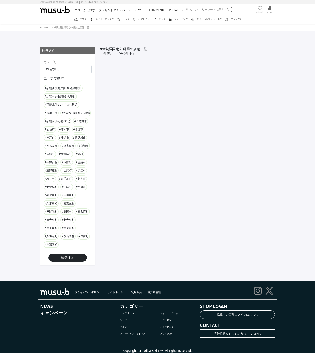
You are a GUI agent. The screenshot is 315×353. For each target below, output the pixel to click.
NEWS (138, 10)
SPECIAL (172, 10)
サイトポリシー (116, 292)
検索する (67, 257)
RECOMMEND (155, 10)
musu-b (44, 27)
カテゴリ (50, 62)
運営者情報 (154, 292)
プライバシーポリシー (88, 292)
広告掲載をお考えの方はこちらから (237, 334)
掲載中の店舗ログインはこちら (237, 314)
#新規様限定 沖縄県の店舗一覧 (71, 27)
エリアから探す (85, 10)
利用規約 (136, 292)
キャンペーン (54, 313)
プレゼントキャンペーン (115, 10)
